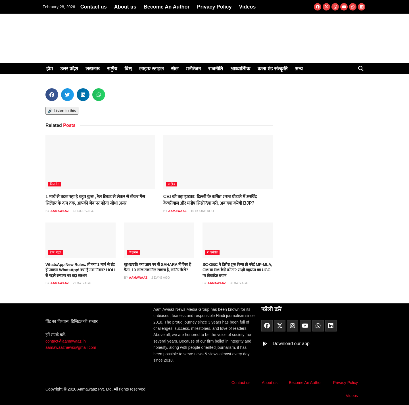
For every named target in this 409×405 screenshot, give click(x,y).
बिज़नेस (55, 184)
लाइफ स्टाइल (151, 69)
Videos (247, 7)
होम (49, 69)
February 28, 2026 (59, 7)
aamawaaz (60, 211)
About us (125, 7)
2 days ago (81, 283)
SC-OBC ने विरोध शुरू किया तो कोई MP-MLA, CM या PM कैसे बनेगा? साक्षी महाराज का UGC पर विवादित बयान (237, 270)
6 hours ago (83, 211)
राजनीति (215, 69)
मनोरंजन (193, 69)
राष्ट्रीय (112, 69)
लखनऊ (92, 69)
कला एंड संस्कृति (272, 69)
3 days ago (238, 283)
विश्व (128, 69)
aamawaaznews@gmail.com (70, 347)
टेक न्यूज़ (55, 252)
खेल (175, 69)
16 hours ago (202, 211)
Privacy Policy (214, 7)
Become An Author (167, 7)
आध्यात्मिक (240, 69)
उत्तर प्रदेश (69, 69)
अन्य (299, 69)
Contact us (93, 7)
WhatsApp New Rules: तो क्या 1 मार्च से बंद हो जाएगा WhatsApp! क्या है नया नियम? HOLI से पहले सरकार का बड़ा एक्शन (80, 270)
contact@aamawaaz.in (66, 341)
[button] (361, 68)
